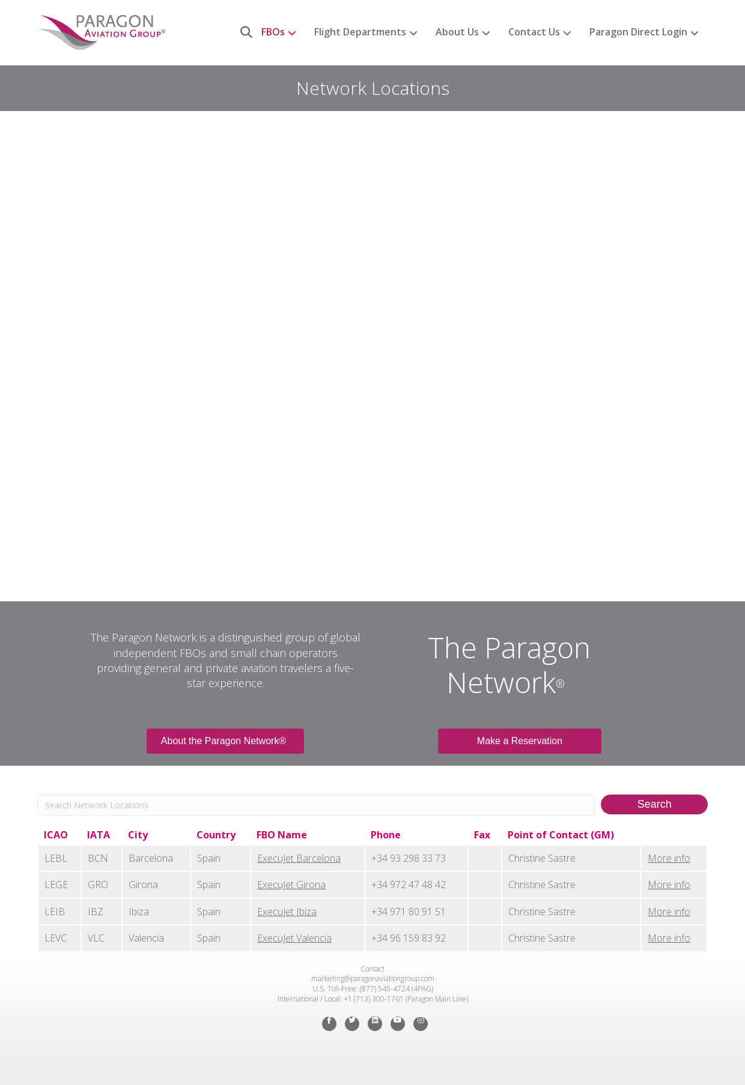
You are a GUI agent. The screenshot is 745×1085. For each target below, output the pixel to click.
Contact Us (534, 31)
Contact (372, 969)
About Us (457, 31)
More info (669, 858)
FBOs (273, 31)
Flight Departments (360, 31)
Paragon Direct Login (638, 31)
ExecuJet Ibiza (287, 911)
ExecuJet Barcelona (299, 858)
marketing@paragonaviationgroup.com (372, 978)
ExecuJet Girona (291, 884)
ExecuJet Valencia (294, 938)
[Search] (241, 32)
